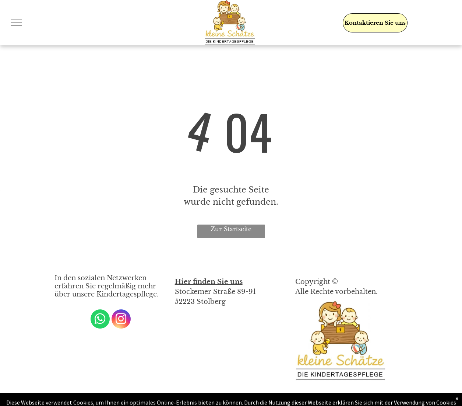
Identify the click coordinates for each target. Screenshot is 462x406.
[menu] (16, 22)
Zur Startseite (231, 229)
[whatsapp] (100, 319)
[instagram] (121, 319)
